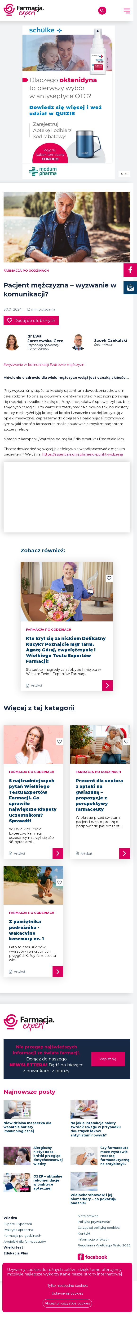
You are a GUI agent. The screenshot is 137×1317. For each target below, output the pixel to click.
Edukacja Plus (16, 1253)
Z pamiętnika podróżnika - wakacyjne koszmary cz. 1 (26, 930)
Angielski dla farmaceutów (25, 1241)
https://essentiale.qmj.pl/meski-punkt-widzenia (82, 454)
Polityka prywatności (94, 1222)
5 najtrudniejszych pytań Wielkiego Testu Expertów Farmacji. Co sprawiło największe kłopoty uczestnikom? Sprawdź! (33, 800)
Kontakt (84, 1233)
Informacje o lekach (94, 1239)
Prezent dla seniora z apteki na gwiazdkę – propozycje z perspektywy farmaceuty (99, 795)
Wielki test (13, 1247)
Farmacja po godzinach (26, 270)
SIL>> (124, 174)
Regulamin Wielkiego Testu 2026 (104, 1245)
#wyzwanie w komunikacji (26, 365)
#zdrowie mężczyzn (67, 365)
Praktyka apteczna (18, 1230)
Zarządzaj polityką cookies (98, 1227)
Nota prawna (88, 1216)
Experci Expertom (18, 1224)
